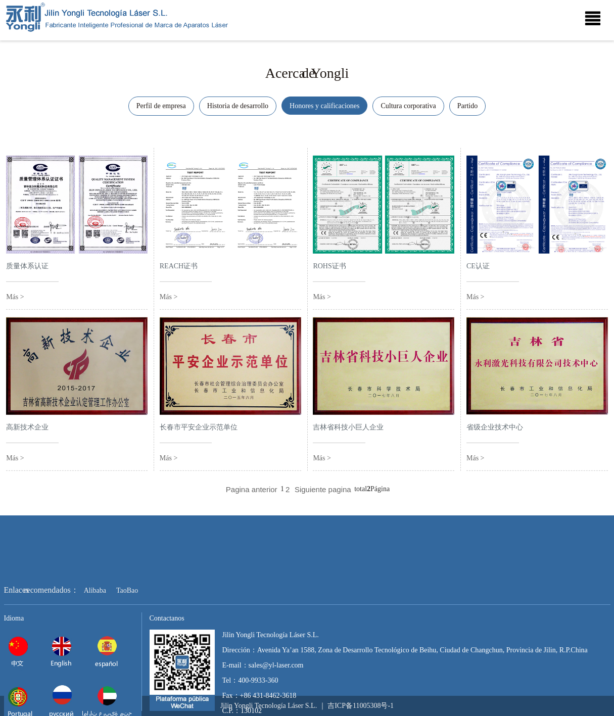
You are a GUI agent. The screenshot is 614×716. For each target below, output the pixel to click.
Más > (15, 303)
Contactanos (167, 644)
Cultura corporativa (408, 106)
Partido (467, 106)
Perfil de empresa (161, 106)
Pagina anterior (251, 489)
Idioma (14, 644)
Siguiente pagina (323, 489)
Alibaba (95, 616)
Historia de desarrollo (237, 106)
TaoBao (127, 616)
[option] (307, 45)
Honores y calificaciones (324, 106)
